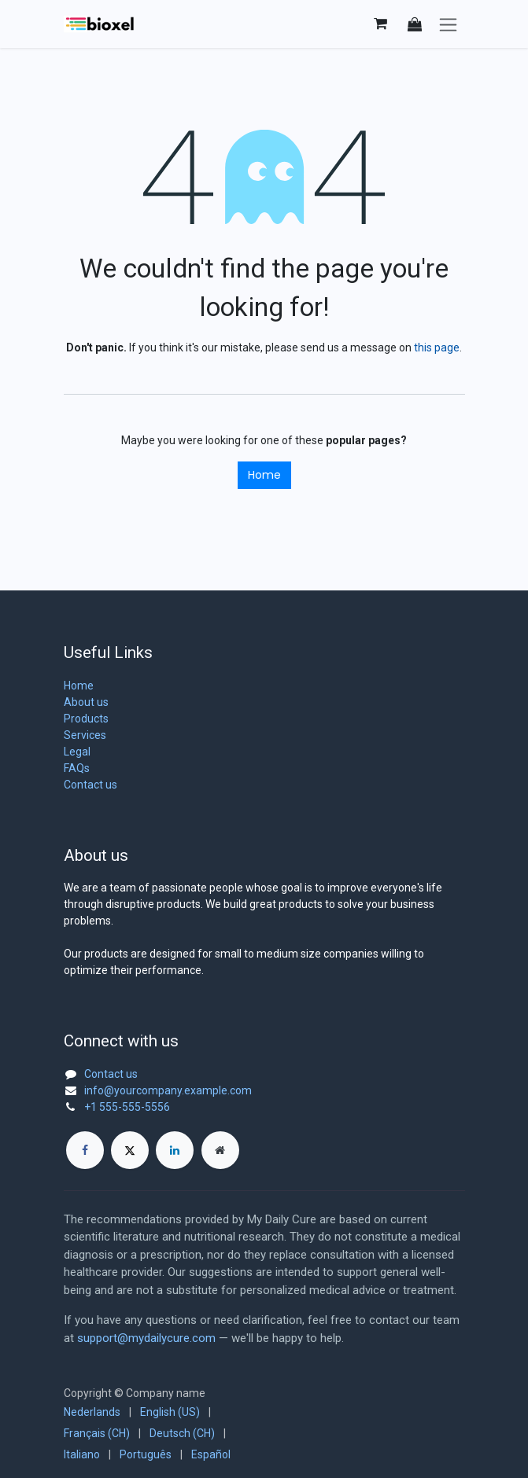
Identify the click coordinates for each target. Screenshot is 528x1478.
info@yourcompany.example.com (168, 1090)
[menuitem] (92, 1412)
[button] (414, 24)
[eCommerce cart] (381, 23)
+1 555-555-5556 (127, 1107)
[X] (130, 1150)
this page (437, 347)
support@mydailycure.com (146, 1338)
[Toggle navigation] (448, 24)
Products (86, 718)
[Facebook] (85, 1150)
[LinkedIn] (175, 1150)
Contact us (90, 784)
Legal (77, 751)
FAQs (77, 768)
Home (264, 475)
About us (86, 702)
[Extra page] (220, 1150)
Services (85, 735)
